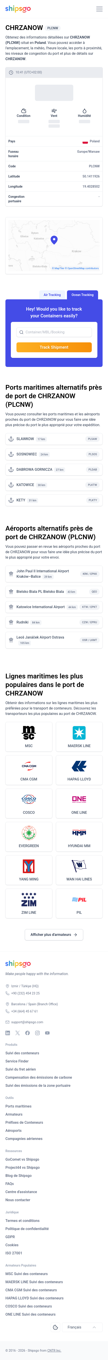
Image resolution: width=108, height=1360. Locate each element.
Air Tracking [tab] (52, 295)
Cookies (11, 1245)
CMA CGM (29, 779)
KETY (20, 500)
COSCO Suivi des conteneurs (28, 1306)
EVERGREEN (29, 846)
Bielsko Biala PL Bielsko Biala (40, 591)
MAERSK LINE (79, 746)
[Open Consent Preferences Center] (55, 1327)
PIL (79, 912)
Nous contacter (17, 1200)
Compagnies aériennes (23, 1139)
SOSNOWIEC (26, 454)
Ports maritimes (18, 1106)
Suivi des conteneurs (22, 1053)
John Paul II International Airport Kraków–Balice (42, 574)
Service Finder (17, 1061)
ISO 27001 (13, 1253)
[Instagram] (37, 1033)
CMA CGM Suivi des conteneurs (31, 1290)
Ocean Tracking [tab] (82, 295)
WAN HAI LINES (79, 879)
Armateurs (14, 1114)
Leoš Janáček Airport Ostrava (40, 637)
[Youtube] (47, 1033)
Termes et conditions (22, 1221)
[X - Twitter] (17, 1033)
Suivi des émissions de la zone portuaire (38, 1085)
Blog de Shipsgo (18, 1176)
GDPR (10, 1237)
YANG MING (29, 879)
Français (82, 1327)
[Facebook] (27, 1033)
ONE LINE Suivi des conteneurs (30, 1314)
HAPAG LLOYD (79, 779)
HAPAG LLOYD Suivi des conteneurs (34, 1298)
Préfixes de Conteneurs (24, 1122)
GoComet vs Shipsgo (22, 1159)
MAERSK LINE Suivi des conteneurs (34, 1282)
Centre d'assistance (21, 1192)
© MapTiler (58, 268)
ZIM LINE (28, 912)
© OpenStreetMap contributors (82, 268)
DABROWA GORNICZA (34, 469)
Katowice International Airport (40, 607)
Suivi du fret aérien (20, 1069)
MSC (29, 746)
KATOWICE (25, 485)
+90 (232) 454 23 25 (25, 993)
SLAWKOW (25, 439)
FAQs (9, 1184)
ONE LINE (79, 812)
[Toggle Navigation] (99, 9)
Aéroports (13, 1130)
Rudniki (22, 622)
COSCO (29, 812)
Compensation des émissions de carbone (38, 1077)
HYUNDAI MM (79, 846)
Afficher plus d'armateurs (53, 934)
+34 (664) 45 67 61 (24, 1011)
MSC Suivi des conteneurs (26, 1274)
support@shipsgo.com (27, 1022)
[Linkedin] (7, 1033)
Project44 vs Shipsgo (22, 1167)
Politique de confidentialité (27, 1229)
